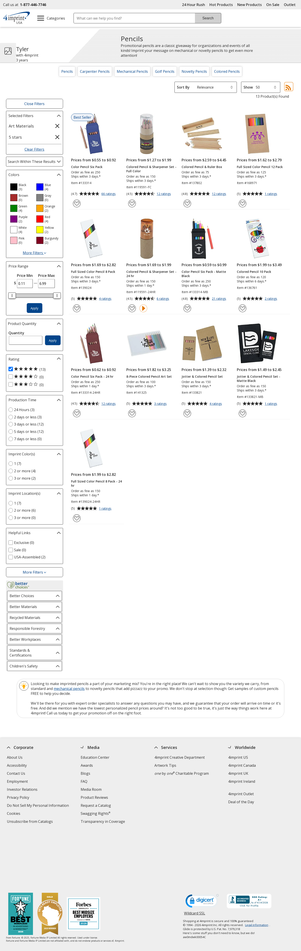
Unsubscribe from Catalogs (30, 822)
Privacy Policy (18, 798)
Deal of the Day (241, 801)
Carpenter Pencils (95, 71)
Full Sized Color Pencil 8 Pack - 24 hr (96, 483)
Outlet (291, 4)
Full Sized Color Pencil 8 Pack (93, 272)
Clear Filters (34, 149)
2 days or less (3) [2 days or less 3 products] (28, 417)
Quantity (16, 333)
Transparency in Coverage (103, 822)
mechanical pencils (69, 688)
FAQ (83, 781)
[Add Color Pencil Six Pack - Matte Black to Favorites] (187, 308)
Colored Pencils (227, 71)
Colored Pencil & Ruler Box (202, 167)
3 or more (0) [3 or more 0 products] (25, 517)
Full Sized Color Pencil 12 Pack (260, 167)
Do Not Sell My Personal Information (38, 806)
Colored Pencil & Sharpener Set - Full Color (151, 169)
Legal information (256, 867)
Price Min (25, 275)
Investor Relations (22, 790)
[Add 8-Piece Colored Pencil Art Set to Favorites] (132, 413)
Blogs (85, 773)
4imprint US (238, 757)
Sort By (183, 87)
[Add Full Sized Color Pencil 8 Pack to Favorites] (77, 308)
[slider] (12, 295)
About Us (14, 757)
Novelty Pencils (194, 71)
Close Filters (34, 103)
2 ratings (271, 299)
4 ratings (106, 299)
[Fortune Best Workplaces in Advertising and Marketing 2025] (20, 856)
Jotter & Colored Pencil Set (202, 376)
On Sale (272, 4)
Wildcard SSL (194, 856)
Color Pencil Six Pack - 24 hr (92, 376)
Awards (86, 765)
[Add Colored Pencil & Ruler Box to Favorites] (187, 203)
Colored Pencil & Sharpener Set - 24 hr (151, 274)
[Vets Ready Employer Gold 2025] (50, 856)
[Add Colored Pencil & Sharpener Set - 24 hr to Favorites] (132, 308)
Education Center (94, 757)
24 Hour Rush (193, 4)
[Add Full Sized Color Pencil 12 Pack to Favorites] (242, 203)
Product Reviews (94, 797)
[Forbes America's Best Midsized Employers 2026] (83, 856)
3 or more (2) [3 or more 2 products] (25, 478)
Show (248, 87)
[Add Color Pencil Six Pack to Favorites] (77, 203)
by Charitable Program (181, 773)
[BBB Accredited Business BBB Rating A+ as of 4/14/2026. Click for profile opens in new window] (248, 843)
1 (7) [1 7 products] (17, 463)
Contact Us (16, 773)
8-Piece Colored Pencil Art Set (149, 376)
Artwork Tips (165, 765)
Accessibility (17, 765)
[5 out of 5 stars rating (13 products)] (33, 369)
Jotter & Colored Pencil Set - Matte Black (258, 378)
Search (208, 18)
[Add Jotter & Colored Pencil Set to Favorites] (187, 413)
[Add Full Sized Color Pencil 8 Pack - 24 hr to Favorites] (77, 518)
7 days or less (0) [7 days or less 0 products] (28, 439)
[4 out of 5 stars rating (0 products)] (33, 376)
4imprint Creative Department (179, 757)
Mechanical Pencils (132, 71)
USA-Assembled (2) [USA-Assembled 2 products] (29, 557)
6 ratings (163, 299)
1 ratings (271, 194)
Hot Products (221, 4)
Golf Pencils (164, 71)
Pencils (67, 71)
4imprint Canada (242, 765)
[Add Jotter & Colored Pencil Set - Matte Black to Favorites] (242, 413)
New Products (249, 4)
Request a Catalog (95, 805)
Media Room (90, 789)
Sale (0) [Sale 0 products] (20, 550)
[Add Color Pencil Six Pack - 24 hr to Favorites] (77, 413)
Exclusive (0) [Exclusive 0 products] (24, 542)
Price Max (46, 275)
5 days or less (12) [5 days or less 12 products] (29, 431)
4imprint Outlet (241, 793)
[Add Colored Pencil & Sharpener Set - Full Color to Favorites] (132, 203)
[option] (21, 187)
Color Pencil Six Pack (86, 167)
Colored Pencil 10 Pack (254, 272)
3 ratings (161, 404)
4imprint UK (238, 773)
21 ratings (219, 299)
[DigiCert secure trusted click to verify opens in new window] (202, 843)
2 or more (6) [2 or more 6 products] (25, 510)
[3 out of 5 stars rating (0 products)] (33, 384)
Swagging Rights (95, 813)
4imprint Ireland (241, 781)
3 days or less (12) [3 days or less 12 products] (29, 424)
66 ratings (109, 194)
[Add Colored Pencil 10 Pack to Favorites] (242, 308)
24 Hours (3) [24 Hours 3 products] (24, 410)
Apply (34, 308)
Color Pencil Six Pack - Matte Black (204, 274)
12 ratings (164, 194)
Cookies (14, 814)
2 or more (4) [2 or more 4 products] (25, 471)
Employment (17, 781)
